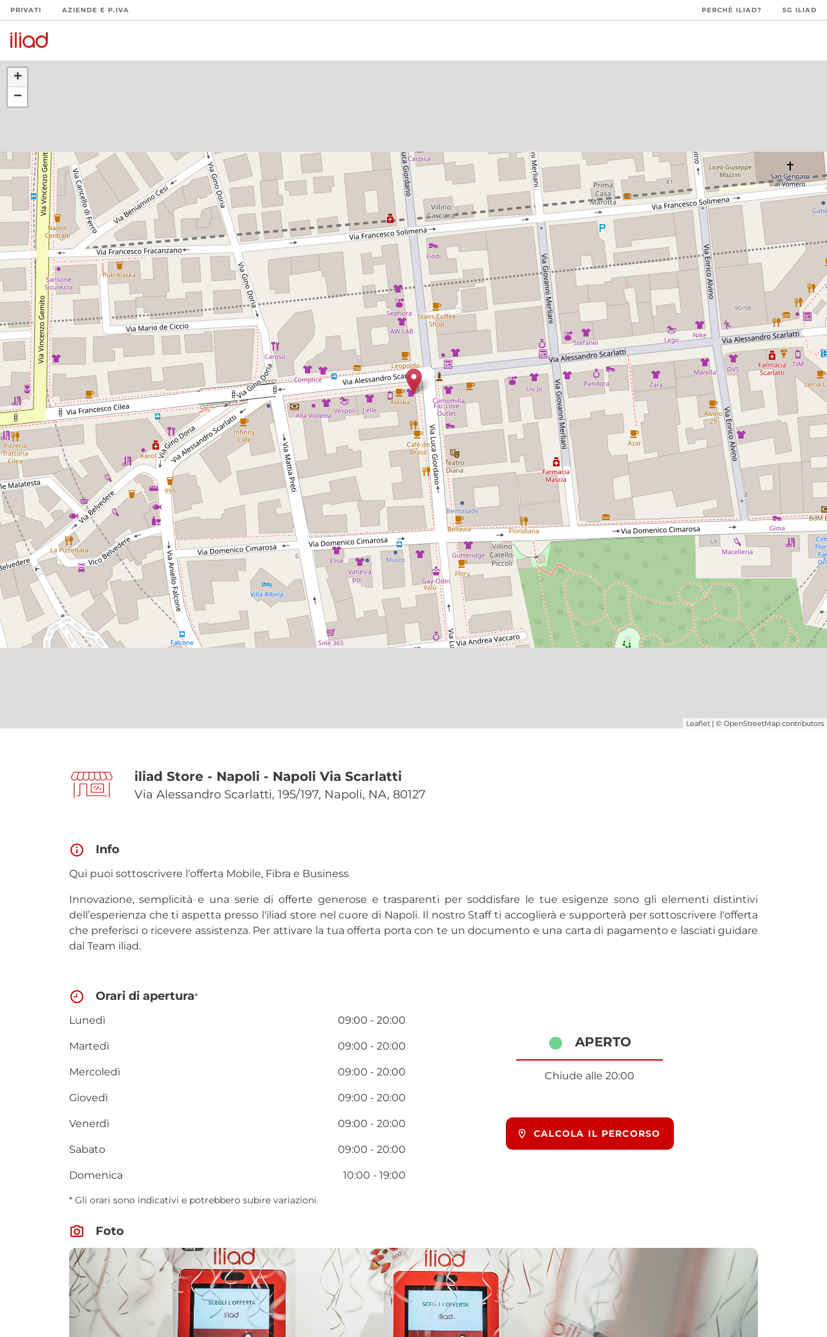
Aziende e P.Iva (95, 10)
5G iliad (799, 10)
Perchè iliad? (732, 10)
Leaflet (698, 723)
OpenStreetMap (752, 723)
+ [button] (18, 77)
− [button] (18, 97)
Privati (25, 10)
